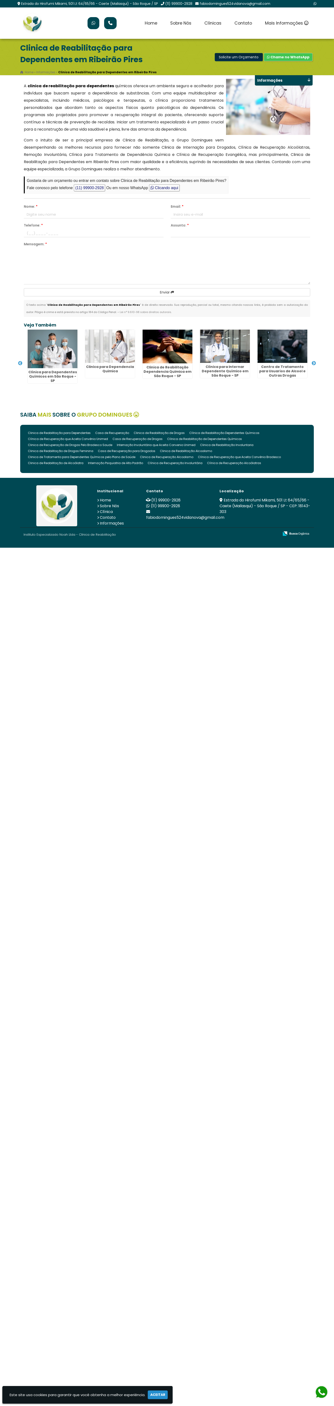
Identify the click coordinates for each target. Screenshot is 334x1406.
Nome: (31, 206)
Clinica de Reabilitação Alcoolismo (186, 451)
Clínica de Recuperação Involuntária (175, 463)
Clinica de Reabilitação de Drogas (159, 433)
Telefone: (33, 225)
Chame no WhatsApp (288, 57)
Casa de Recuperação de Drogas (138, 439)
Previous (20, 363)
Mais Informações (287, 23)
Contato (243, 23)
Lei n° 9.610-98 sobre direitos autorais (145, 312)
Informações (112, 523)
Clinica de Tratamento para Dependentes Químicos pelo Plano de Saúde (81, 457)
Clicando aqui (164, 188)
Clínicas (212, 23)
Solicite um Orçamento (238, 57)
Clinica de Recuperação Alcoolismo (166, 457)
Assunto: (180, 225)
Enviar (167, 292)
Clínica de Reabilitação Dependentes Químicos (224, 433)
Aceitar (157, 1394)
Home (151, 23)
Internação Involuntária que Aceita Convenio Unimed (156, 445)
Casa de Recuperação (112, 433)
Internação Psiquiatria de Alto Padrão (115, 463)
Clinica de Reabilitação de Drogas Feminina (60, 451)
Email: (177, 206)
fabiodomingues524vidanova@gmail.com (235, 3)
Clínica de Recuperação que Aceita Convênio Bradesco (239, 457)
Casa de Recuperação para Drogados (126, 451)
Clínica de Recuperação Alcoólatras (234, 463)
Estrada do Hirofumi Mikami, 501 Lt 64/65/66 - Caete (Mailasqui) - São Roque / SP (89, 3)
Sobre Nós (180, 23)
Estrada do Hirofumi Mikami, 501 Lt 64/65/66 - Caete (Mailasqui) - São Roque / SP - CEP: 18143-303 (265, 505)
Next (313, 363)
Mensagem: (35, 244)
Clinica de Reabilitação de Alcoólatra (55, 463)
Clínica (106, 511)
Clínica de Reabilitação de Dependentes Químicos (204, 439)
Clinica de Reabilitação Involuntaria (226, 445)
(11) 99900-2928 (178, 3)
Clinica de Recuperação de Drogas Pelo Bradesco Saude (70, 445)
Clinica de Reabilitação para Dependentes (59, 433)
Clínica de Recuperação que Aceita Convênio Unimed (68, 439)
